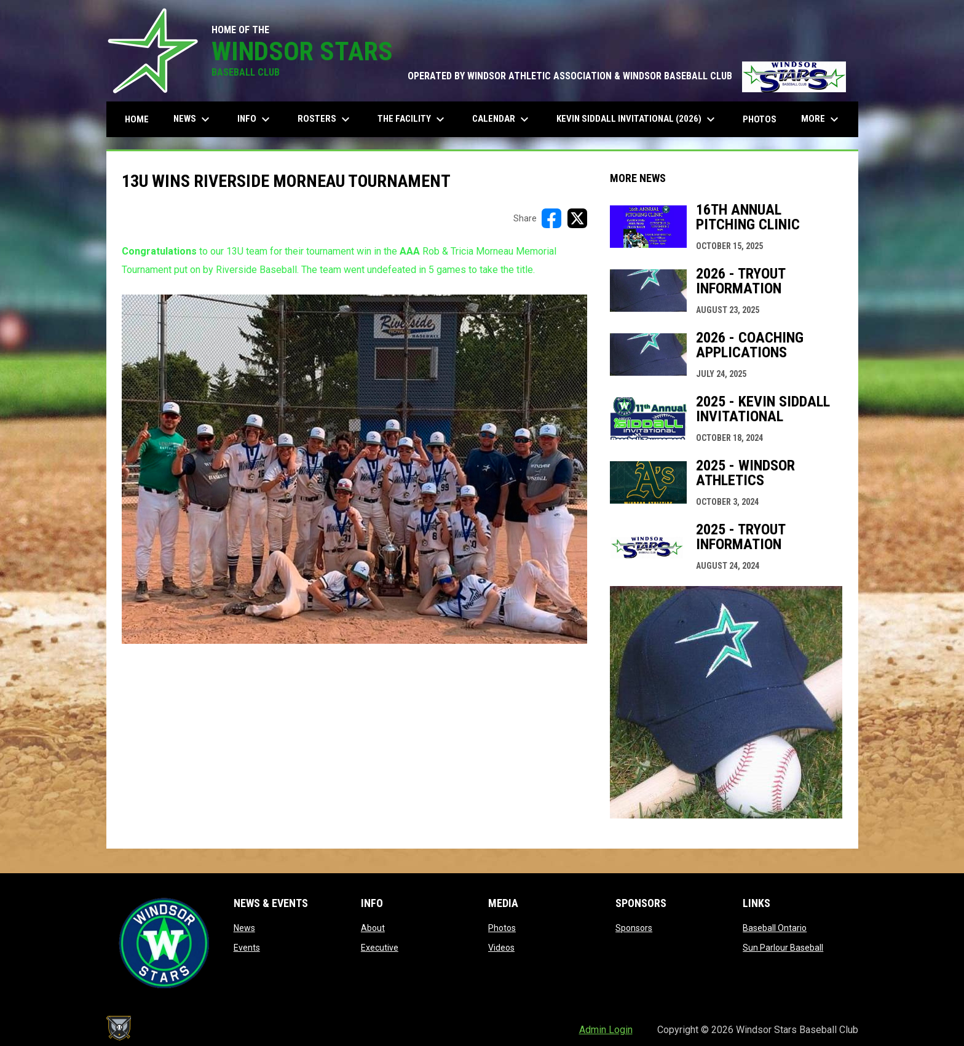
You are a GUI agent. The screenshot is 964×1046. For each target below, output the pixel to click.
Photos (502, 928)
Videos (501, 948)
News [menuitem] (193, 119)
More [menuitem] (821, 119)
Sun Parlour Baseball (783, 948)
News (244, 928)
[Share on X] (577, 218)
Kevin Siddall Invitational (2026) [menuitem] (637, 119)
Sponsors (633, 928)
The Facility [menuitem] (412, 119)
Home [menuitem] (137, 119)
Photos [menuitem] (759, 119)
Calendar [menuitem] (502, 119)
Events (247, 948)
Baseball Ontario (775, 928)
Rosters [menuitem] (325, 119)
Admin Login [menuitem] (606, 1030)
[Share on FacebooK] (551, 218)
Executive (379, 948)
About (373, 928)
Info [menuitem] (255, 119)
